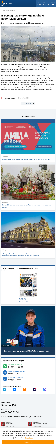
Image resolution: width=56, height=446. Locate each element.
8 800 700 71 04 (43, 5)
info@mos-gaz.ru (15, 380)
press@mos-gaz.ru (15, 373)
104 (14, 405)
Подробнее (29, 438)
